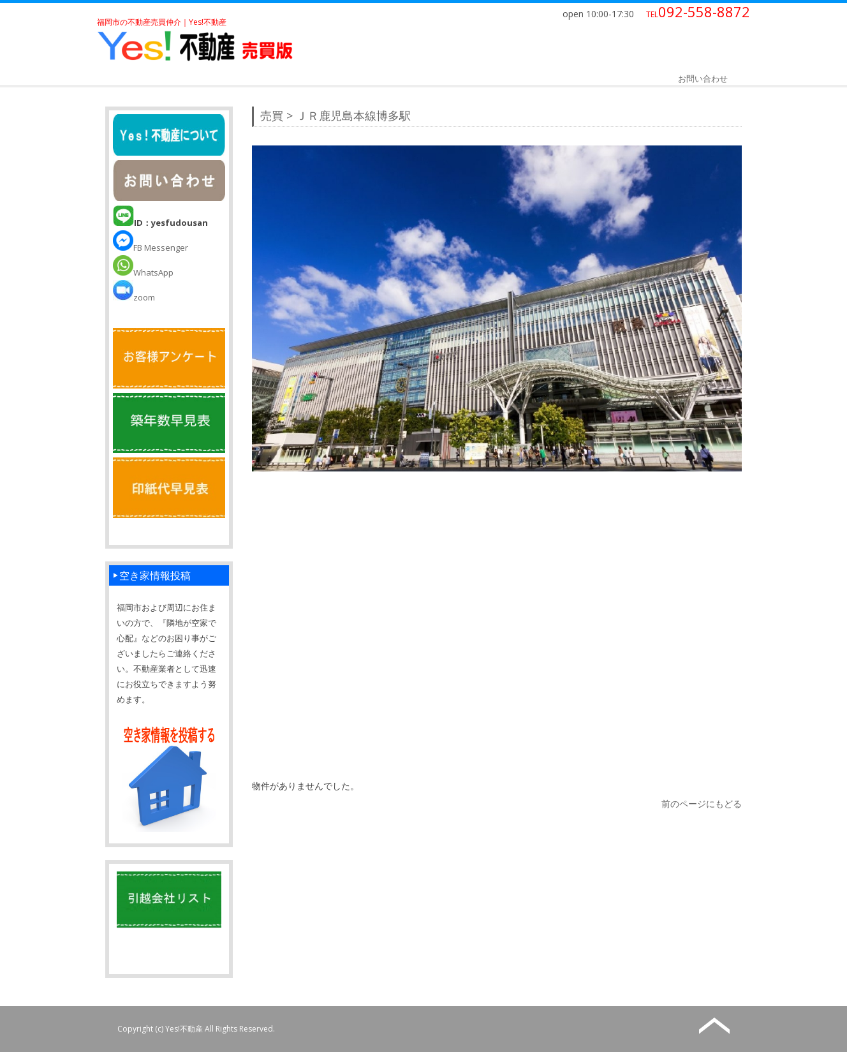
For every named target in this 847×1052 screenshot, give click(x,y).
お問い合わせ (703, 78)
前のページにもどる (701, 803)
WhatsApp (143, 272)
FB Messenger (150, 247)
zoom (134, 297)
